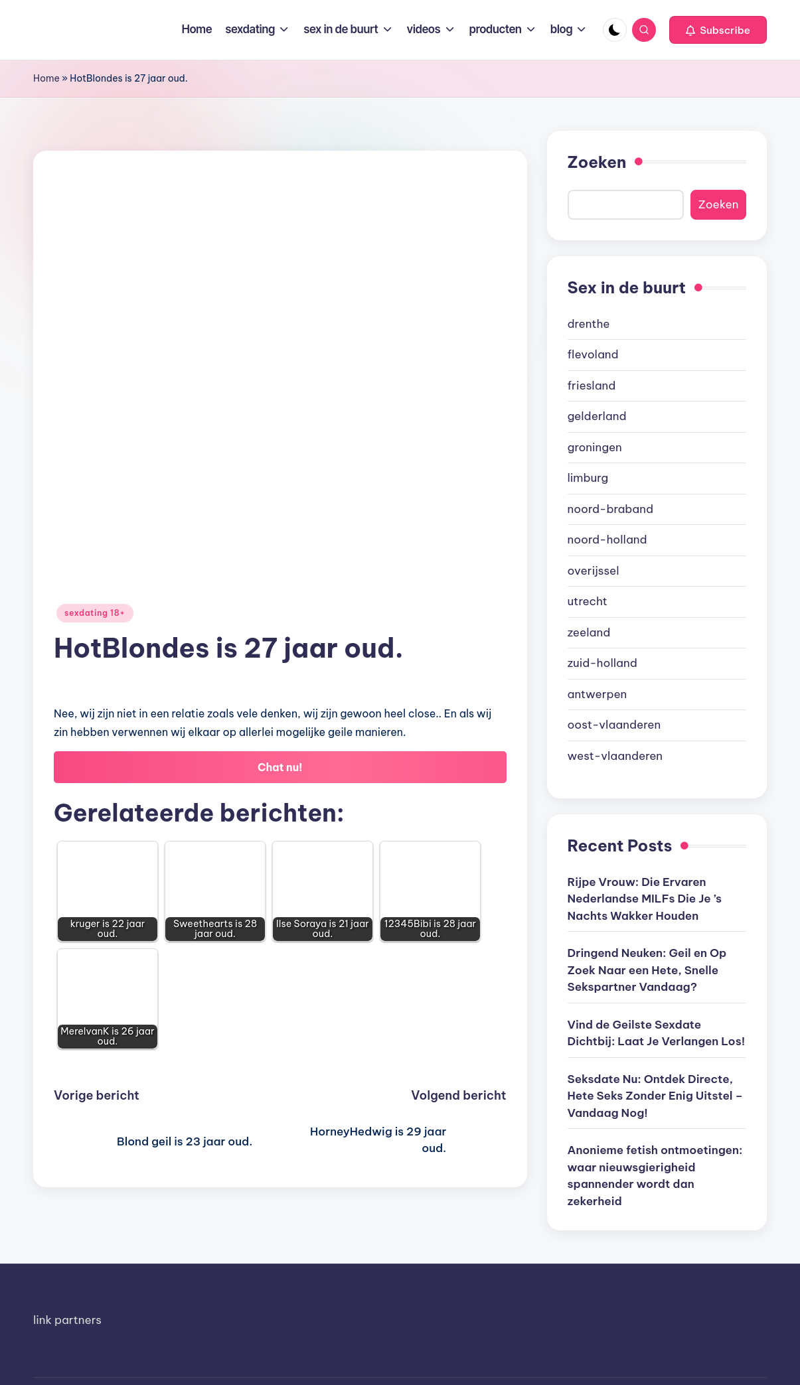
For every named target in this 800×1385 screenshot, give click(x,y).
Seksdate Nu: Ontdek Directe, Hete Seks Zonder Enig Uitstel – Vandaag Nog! (656, 1096)
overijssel (593, 570)
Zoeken (597, 162)
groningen (595, 447)
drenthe (589, 324)
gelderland (597, 416)
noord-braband (611, 509)
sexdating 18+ (94, 613)
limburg (588, 478)
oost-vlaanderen (614, 724)
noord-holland (607, 539)
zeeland (589, 632)
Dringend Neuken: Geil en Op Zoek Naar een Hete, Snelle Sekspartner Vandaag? (647, 970)
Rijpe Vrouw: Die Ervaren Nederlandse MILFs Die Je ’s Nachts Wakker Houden (645, 899)
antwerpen (597, 694)
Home (46, 78)
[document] (657, 540)
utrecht (587, 601)
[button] (718, 30)
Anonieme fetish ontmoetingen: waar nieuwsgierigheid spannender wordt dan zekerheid (655, 1175)
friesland (592, 385)
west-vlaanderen (615, 756)
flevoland (593, 354)
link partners (67, 1320)
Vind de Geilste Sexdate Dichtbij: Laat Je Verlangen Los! (657, 1033)
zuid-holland (602, 663)
